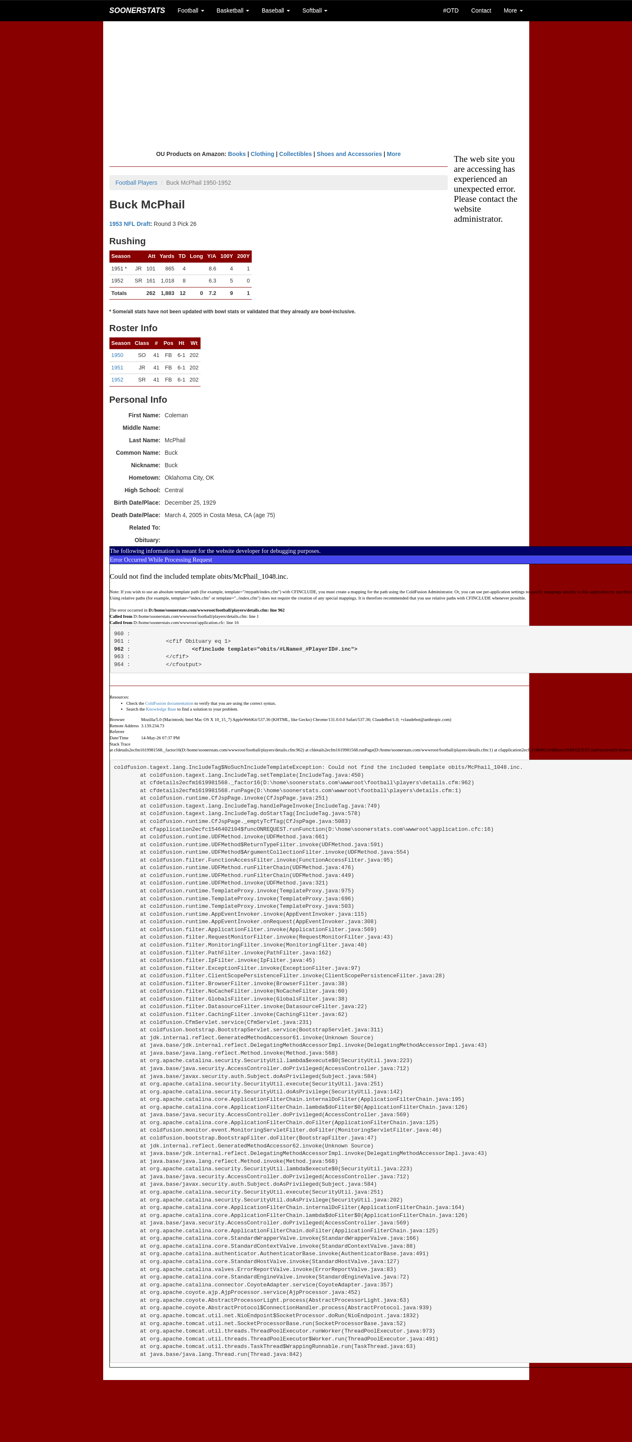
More (394, 154)
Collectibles (295, 154)
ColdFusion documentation (169, 703)
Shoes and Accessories (349, 154)
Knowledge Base (161, 709)
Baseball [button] (276, 10)
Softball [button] (315, 10)
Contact (481, 10)
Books (237, 154)
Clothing (263, 154)
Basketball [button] (233, 10)
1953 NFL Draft (130, 224)
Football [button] (191, 10)
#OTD (451, 10)
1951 (118, 367)
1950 (118, 355)
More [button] (513, 10)
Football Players (136, 182)
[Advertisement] (316, 85)
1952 (118, 380)
